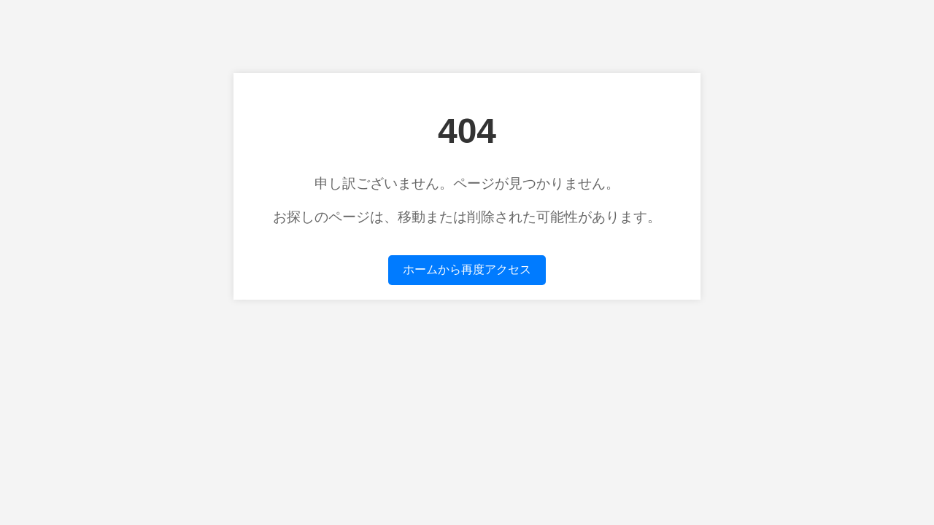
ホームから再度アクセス (467, 269)
